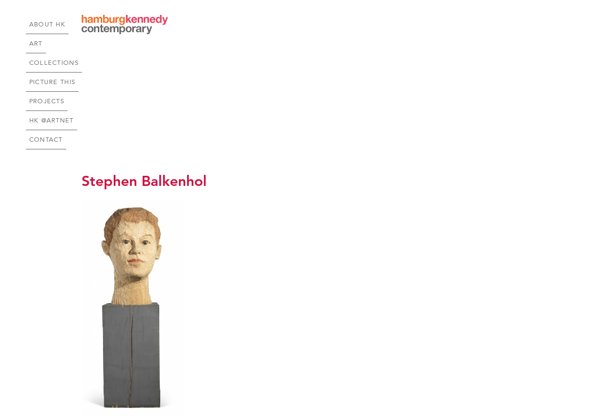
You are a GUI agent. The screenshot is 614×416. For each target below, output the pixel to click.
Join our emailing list (381, 377)
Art (279, 24)
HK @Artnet (466, 24)
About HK (248, 24)
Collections (317, 24)
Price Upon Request (115, 326)
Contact (512, 24)
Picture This (372, 24)
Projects (419, 24)
